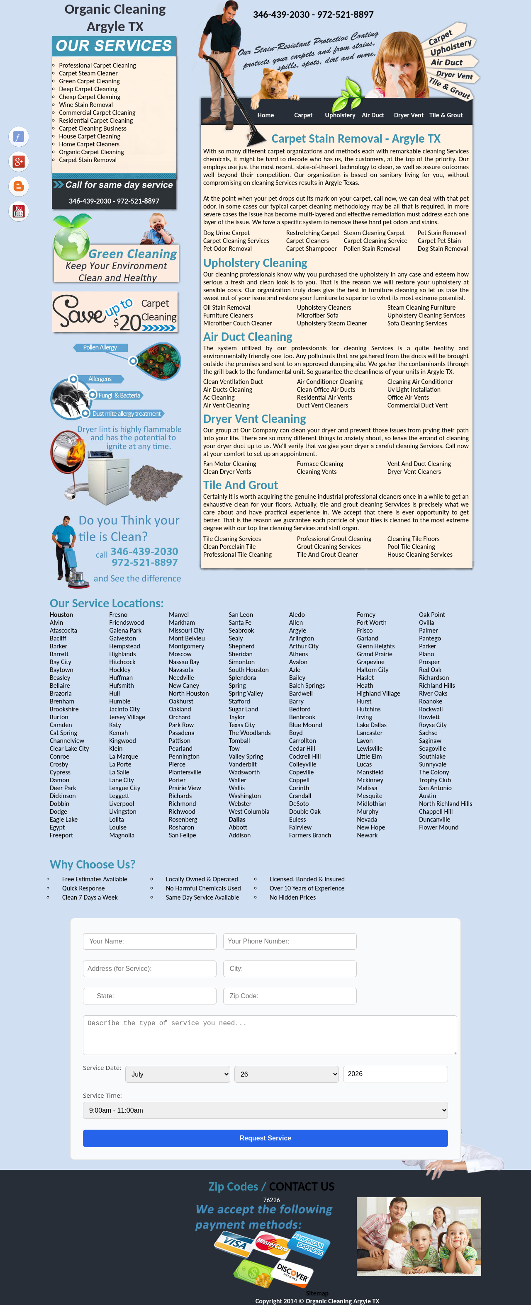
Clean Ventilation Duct (233, 382)
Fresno (118, 615)
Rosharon (181, 827)
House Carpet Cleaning (90, 136)
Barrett (59, 654)
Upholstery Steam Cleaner (332, 323)
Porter (177, 780)
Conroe (59, 756)
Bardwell (301, 693)
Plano (426, 654)
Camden (61, 725)
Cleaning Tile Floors (413, 539)
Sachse (428, 733)
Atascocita (63, 630)
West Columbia (249, 811)
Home (263, 115)
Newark (367, 835)
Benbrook (302, 717)
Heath (365, 685)
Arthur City (304, 646)
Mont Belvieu (187, 638)
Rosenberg (183, 819)
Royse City (432, 725)
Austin (427, 796)
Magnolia (121, 835)
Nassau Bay (184, 662)
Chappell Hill (436, 811)
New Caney (184, 685)
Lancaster (369, 733)
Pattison (179, 741)
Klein (115, 748)
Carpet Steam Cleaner (88, 73)
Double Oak (305, 811)
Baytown (61, 670)
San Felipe (182, 835)
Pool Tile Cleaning (411, 547)
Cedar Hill (302, 748)
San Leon (241, 615)
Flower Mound (438, 827)
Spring (237, 685)
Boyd (296, 733)
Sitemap (317, 1293)
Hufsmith (121, 685)
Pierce (177, 764)
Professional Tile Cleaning (237, 554)
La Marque (123, 756)
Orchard (180, 717)
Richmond (182, 804)
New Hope (371, 827)
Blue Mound (305, 725)
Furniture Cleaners (228, 315)
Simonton (242, 662)
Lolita (116, 819)
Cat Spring (63, 733)
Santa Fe (240, 622)
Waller (237, 780)
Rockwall (431, 709)
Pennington (184, 756)
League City (124, 788)
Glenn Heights (376, 646)
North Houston (189, 693)
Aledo (297, 615)
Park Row (181, 725)
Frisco (365, 630)
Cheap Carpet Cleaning (89, 97)
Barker (58, 646)
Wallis (237, 788)
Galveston (122, 638)
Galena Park (125, 630)
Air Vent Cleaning (226, 405)
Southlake (432, 756)
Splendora (242, 678)
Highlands (122, 654)
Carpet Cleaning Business (93, 128)
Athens (298, 654)
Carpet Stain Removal (88, 160)
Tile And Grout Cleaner (327, 554)
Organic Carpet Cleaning (91, 152)
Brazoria (61, 693)
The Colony (434, 772)
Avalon (298, 662)
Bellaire (60, 685)
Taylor (237, 717)
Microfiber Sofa (318, 315)
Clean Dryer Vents (227, 471)
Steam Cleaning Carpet (374, 233)
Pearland (180, 748)
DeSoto (299, 804)
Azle (294, 670)
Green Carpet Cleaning (89, 81)
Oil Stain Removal (226, 307)
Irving (364, 717)
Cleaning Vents (317, 471)
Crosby (59, 764)
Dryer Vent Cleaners (414, 471)
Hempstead (124, 646)
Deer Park (63, 788)
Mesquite (369, 796)
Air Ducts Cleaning (227, 389)
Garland (367, 638)
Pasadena (182, 733)
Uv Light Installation (414, 389)
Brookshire (64, 709)
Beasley (60, 678)
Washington (245, 796)
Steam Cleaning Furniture (421, 307)
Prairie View (185, 788)
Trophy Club (435, 780)
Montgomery (186, 646)
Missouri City (186, 630)
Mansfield (370, 772)
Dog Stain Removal (443, 248)
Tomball (239, 741)
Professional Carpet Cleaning (97, 65)
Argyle (297, 630)
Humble (119, 701)
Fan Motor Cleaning (229, 464)
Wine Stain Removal (86, 105)
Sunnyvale (432, 764)
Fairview (300, 827)
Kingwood (122, 741)
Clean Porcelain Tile (229, 547)
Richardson (434, 678)
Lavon (365, 741)
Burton (59, 717)
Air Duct (371, 115)
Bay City (60, 662)
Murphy (367, 811)
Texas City (242, 725)
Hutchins (368, 709)
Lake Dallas (372, 725)
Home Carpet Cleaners (89, 144)
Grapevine (371, 662)
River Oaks (433, 693)
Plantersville (185, 772)
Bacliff (58, 638)
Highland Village (378, 693)
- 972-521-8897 (136, 201)
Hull (114, 693)
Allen (296, 622)
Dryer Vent (409, 115)
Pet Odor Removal (227, 248)
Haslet (365, 678)
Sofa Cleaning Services (417, 323)
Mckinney (370, 780)
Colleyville (303, 764)
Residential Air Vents (324, 397)
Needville (181, 678)
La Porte (120, 764)
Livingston (122, 811)
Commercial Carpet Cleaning (97, 112)
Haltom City (372, 670)
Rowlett (429, 717)
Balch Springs (307, 685)
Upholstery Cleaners (324, 307)
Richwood (182, 811)
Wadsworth (244, 772)
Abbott (238, 827)
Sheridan (241, 654)
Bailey (297, 678)
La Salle (119, 772)
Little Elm (369, 756)
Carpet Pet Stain (439, 241)
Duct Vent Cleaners (322, 405)
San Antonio (435, 788)
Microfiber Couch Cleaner (237, 323)
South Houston (249, 670)
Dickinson (63, 796)
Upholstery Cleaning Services (426, 315)
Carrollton (302, 741)
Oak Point (432, 615)
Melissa (367, 788)
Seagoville (432, 748)
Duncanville (434, 819)
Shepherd (242, 646)
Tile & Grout (446, 115)
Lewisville (369, 748)
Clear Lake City (69, 748)
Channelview (67, 741)
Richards (180, 796)
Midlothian (371, 804)
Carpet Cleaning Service (375, 241)
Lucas (364, 764)
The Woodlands (250, 733)
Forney (366, 615)
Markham (182, 622)
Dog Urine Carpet (226, 233)
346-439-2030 (91, 201)
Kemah (118, 733)
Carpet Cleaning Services (236, 241)
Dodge (58, 811)
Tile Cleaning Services (232, 539)
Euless (297, 819)
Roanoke (430, 701)
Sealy (236, 638)
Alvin (56, 622)
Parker (427, 646)
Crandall (300, 796)
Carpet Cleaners (307, 241)
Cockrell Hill (305, 756)
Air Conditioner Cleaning (330, 382)
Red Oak (430, 670)
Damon (59, 780)
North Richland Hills (445, 804)
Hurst (364, 701)
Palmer (428, 630)
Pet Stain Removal (442, 233)
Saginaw (430, 741)
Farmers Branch (310, 835)
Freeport (61, 835)
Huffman (121, 678)
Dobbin (59, 804)
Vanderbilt (243, 764)
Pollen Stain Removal (372, 248)
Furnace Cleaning (320, 464)
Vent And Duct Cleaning (419, 464)
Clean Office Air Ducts (326, 389)
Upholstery (340, 115)
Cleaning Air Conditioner (420, 382)
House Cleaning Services (420, 554)
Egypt (57, 827)
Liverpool (121, 804)
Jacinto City (124, 709)
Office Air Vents (408, 397)
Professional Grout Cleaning (334, 539)
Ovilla (426, 622)
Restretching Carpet (312, 233)
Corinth (299, 788)
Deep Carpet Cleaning (88, 89)
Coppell (299, 780)
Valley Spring (246, 756)
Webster (240, 804)
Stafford (239, 701)
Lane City (121, 780)
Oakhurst (181, 701)
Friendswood (126, 622)
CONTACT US (301, 1186)
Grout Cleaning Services (329, 547)
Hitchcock (122, 662)
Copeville (301, 772)
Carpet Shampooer (311, 248)
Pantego (430, 638)
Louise (117, 827)
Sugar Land (243, 709)
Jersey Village (127, 717)
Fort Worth (371, 622)
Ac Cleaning (218, 397)
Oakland (180, 709)
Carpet (300, 115)
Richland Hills (437, 685)
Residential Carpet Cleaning (96, 120)
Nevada (367, 819)
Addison (240, 835)
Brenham (62, 701)
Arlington (301, 638)
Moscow (180, 654)
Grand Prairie (374, 654)
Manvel (179, 615)
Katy (115, 725)
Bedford (300, 709)
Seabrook (241, 630)
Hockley (119, 670)
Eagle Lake (64, 819)
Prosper (429, 662)
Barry (296, 701)
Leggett (119, 796)
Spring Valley (246, 693)
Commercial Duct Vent (417, 405)
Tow (234, 748)
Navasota (181, 670)
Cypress (60, 772)
